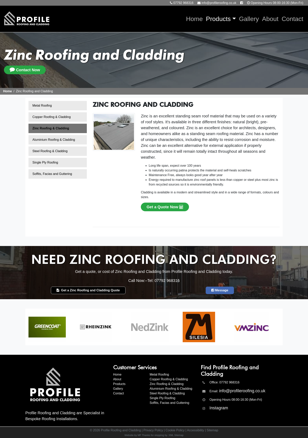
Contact (292, 18)
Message (219, 290)
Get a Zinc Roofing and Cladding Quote (88, 290)
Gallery (249, 18)
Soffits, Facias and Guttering (52, 174)
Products (218, 18)
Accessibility (195, 430)
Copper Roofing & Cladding (51, 117)
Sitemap (212, 430)
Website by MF (133, 435)
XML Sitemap (176, 435)
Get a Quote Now (165, 207)
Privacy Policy (153, 430)
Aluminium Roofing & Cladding (53, 139)
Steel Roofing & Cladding (50, 151)
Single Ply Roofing (45, 162)
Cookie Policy (175, 430)
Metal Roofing (42, 105)
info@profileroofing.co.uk (219, 3)
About (270, 18)
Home (195, 18)
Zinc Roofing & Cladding (50, 128)
